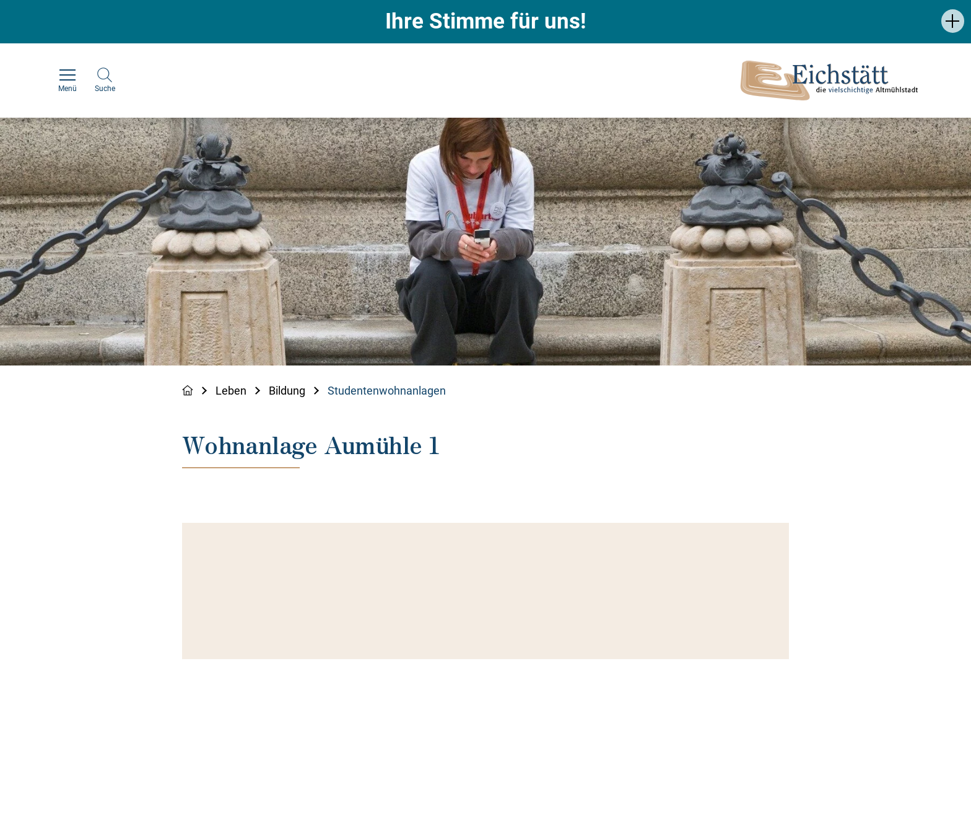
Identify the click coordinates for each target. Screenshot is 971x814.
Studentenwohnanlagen (387, 390)
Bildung (287, 390)
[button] (952, 20)
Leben (231, 390)
